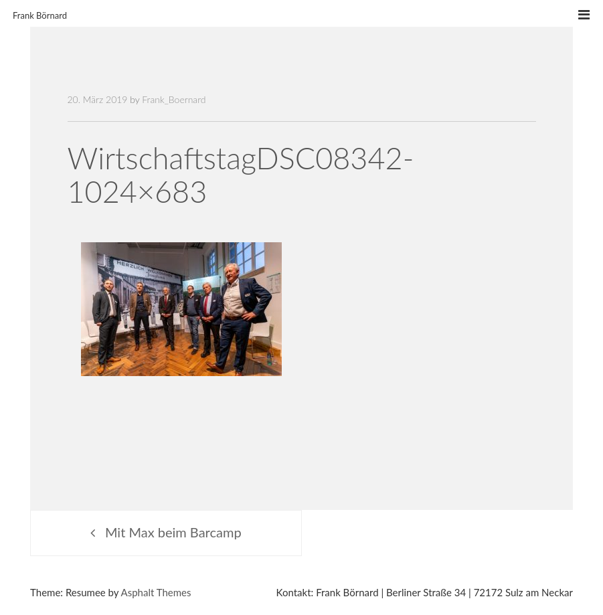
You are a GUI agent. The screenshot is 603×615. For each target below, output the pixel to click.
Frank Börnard (40, 15)
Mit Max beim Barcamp (173, 532)
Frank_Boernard (173, 99)
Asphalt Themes (156, 592)
